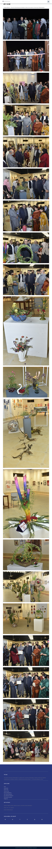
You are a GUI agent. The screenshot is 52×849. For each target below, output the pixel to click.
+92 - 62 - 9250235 (10, 807)
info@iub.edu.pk (9, 809)
